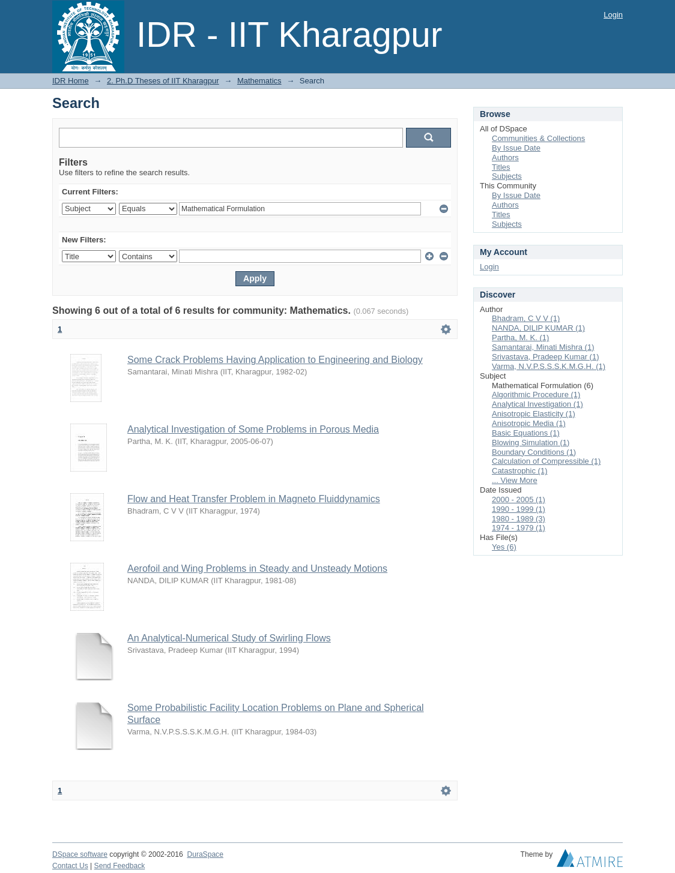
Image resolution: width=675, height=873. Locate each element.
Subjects (507, 176)
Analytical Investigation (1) (537, 404)
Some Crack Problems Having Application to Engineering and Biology (275, 360)
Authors (505, 157)
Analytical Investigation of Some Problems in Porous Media (253, 429)
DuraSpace (205, 854)
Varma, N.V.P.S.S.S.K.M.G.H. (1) (548, 366)
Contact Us (70, 866)
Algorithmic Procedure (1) (536, 394)
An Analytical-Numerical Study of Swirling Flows (229, 638)
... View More (514, 480)
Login (613, 14)
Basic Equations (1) (526, 432)
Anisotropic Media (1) (529, 423)
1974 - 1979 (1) (518, 527)
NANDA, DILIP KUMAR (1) (538, 327)
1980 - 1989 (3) (518, 518)
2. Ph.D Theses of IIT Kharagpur (163, 80)
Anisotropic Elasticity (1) (533, 413)
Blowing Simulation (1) (530, 442)
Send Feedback (119, 866)
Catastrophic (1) (519, 470)
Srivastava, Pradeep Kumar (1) (545, 356)
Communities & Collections (538, 138)
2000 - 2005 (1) (518, 499)
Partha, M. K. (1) (520, 337)
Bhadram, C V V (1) (526, 318)
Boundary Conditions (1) (534, 452)
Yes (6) (504, 546)
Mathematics (259, 80)
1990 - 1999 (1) (518, 509)
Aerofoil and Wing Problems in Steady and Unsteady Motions (257, 568)
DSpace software (79, 854)
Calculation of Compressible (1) (546, 461)
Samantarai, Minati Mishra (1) (543, 347)
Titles (501, 167)
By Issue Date (516, 147)
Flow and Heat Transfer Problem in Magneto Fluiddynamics (253, 499)
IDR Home (70, 80)
